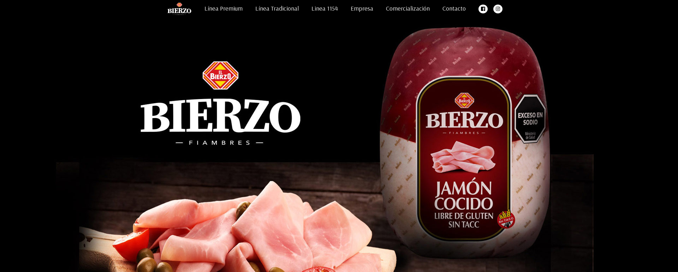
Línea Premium (223, 8)
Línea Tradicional (277, 8)
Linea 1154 (324, 8)
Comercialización (408, 8)
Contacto (454, 8)
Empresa (362, 8)
